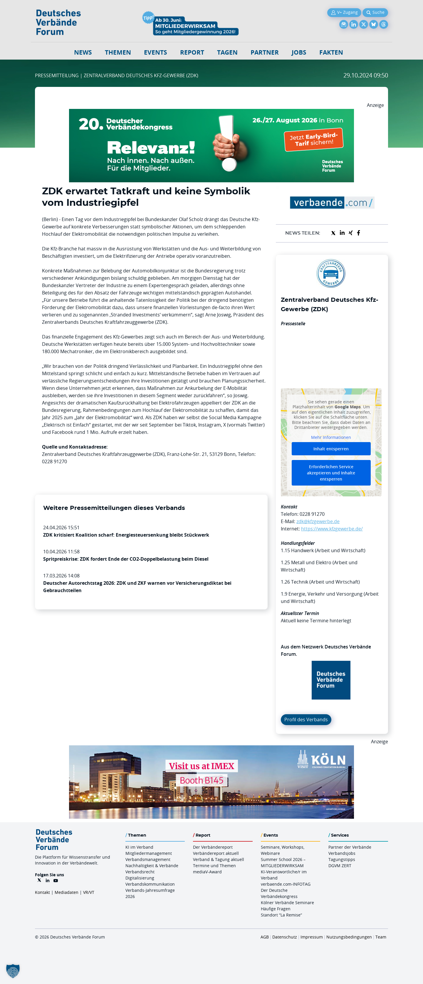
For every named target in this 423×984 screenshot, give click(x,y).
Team (380, 937)
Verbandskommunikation (150, 884)
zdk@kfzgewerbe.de (318, 521)
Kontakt (42, 892)
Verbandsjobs (341, 853)
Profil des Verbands (306, 719)
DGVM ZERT (339, 865)
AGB (265, 937)
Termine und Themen (214, 865)
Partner (265, 52)
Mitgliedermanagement (148, 853)
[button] (13, 971)
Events (155, 52)
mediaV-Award (207, 872)
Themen (118, 52)
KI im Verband (139, 847)
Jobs (299, 52)
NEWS (83, 52)
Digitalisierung (139, 878)
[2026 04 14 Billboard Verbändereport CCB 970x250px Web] (211, 749)
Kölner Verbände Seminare (287, 902)
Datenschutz (284, 937)
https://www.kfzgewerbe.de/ (332, 528)
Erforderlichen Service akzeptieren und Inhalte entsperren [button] (331, 473)
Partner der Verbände (349, 847)
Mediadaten (66, 892)
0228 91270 (312, 514)
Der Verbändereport (213, 847)
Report (192, 52)
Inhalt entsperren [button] (331, 448)
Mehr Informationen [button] (331, 437)
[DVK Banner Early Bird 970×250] (211, 112)
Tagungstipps (341, 859)
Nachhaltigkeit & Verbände (151, 865)
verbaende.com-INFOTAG (285, 884)
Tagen (227, 52)
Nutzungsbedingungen (349, 937)
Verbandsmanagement (147, 859)
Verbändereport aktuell (216, 853)
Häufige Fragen (276, 908)
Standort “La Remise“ (281, 915)
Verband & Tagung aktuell (218, 859)
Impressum (312, 937)
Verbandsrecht (140, 872)
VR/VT (88, 892)
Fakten (331, 52)
